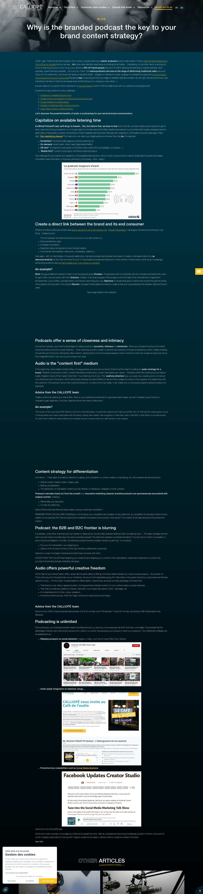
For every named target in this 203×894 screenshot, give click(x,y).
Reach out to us (163, 7)
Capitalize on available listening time (55, 96)
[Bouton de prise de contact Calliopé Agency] (199, 271)
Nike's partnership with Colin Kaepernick (89, 230)
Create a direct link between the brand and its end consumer (66, 99)
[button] (53, 7)
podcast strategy (86, 86)
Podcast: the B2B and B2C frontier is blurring (59, 106)
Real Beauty (121, 230)
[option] (179, 7)
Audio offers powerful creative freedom (56, 109)
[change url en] (181, 8)
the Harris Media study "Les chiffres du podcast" (78, 263)
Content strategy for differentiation (54, 102)
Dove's (112, 230)
